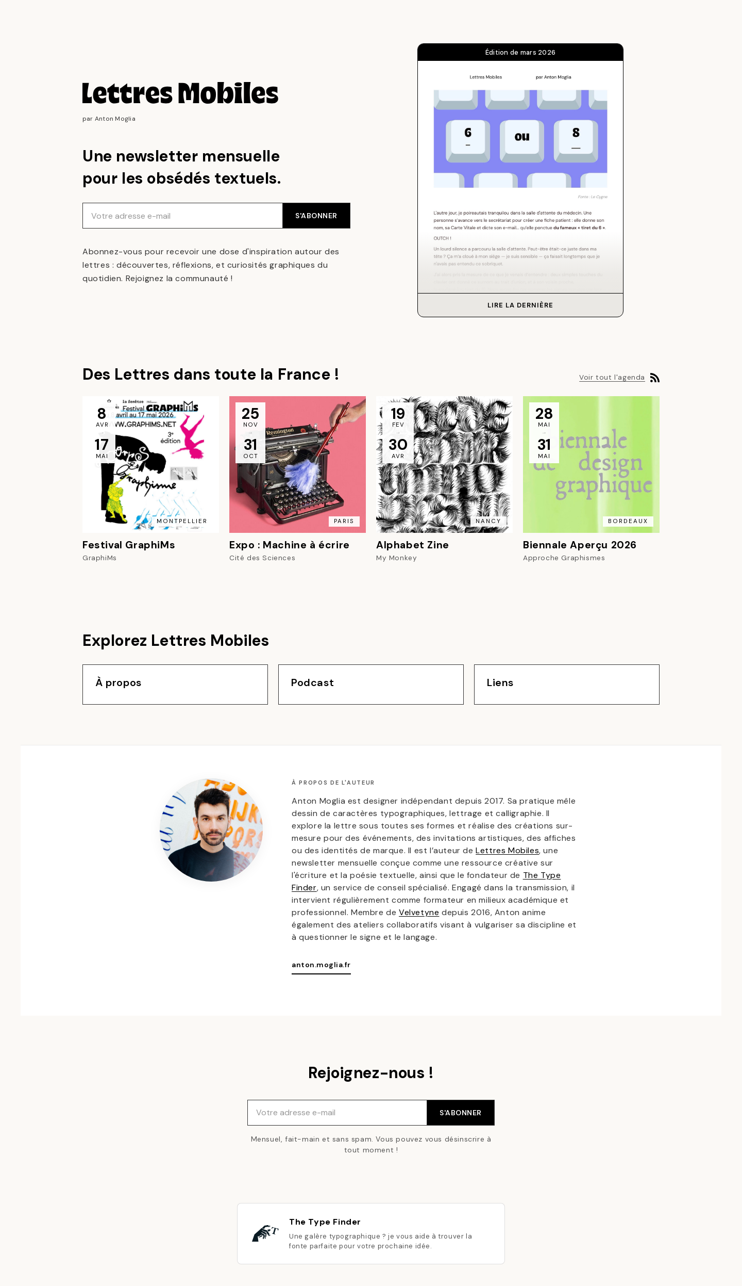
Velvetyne (419, 912)
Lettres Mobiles (507, 850)
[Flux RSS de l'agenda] (655, 377)
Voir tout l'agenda (612, 377)
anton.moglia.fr (321, 964)
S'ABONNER (316, 215)
